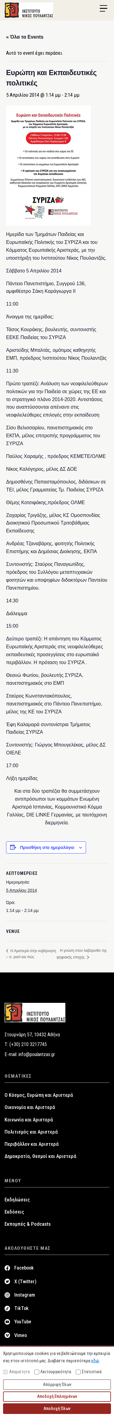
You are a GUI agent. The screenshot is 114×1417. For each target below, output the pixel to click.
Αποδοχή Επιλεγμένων (57, 1396)
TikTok (21, 1308)
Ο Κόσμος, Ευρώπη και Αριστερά (39, 1095)
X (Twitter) (25, 1281)
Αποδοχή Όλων (57, 1408)
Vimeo (20, 1335)
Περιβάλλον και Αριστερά (32, 1144)
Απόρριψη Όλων (57, 1384)
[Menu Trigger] (103, 8)
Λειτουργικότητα (52, 1371)
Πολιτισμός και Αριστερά (31, 1132)
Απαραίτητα (16, 1371)
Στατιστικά (89, 1371)
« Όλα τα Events (24, 37)
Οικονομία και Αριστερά (30, 1107)
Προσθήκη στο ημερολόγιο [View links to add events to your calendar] (47, 847)
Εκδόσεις (14, 1212)
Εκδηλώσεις (17, 1200)
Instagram (24, 1295)
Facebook (24, 1268)
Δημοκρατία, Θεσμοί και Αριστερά (40, 1156)
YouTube (22, 1322)
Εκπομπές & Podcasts (28, 1224)
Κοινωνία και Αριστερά (29, 1120)
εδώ (95, 1360)
